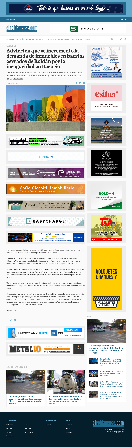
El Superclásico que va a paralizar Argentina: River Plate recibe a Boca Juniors (111, 373)
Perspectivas (76, 39)
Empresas (40, 39)
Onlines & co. (120, 432)
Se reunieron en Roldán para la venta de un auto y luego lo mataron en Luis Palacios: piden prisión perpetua (111, 395)
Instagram (69, 432)
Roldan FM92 (10, 19)
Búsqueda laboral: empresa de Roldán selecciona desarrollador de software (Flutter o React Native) (111, 362)
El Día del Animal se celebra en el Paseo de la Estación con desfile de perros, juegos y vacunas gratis (111, 384)
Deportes (30, 39)
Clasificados (63, 39)
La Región (20, 39)
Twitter (68, 428)
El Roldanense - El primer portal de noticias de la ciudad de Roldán (21, 28)
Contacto (122, 19)
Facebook (69, 425)
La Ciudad (10, 39)
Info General (51, 39)
